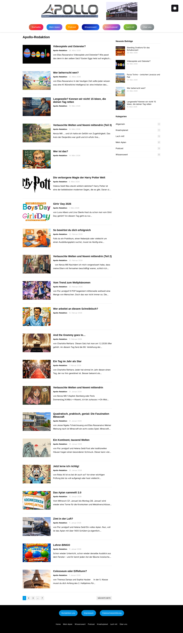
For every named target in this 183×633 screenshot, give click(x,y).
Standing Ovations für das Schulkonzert (138, 48)
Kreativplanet (111, 27)
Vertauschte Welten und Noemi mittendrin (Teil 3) (82, 125)
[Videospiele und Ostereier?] (120, 65)
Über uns (147, 27)
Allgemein (120, 124)
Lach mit (130, 27)
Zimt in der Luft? (63, 518)
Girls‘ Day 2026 (62, 203)
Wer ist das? (60, 151)
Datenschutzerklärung (111, 613)
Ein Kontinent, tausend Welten (71, 439)
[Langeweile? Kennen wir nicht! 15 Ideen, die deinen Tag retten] (120, 105)
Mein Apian (54, 27)
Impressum (88, 613)
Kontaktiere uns (68, 613)
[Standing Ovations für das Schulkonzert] (120, 51)
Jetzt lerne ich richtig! (66, 466)
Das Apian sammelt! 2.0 (67, 492)
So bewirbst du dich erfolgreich (72, 230)
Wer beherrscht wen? (66, 72)
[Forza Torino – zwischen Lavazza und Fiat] (120, 78)
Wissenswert (90, 27)
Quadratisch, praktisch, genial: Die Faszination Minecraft (81, 415)
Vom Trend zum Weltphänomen (71, 282)
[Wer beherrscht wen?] (120, 92)
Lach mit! (120, 136)
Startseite (36, 27)
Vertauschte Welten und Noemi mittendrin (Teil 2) (82, 256)
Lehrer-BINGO (61, 545)
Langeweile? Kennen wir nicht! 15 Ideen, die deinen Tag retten (79, 100)
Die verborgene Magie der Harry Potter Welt (79, 177)
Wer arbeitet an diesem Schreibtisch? (75, 308)
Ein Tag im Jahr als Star (67, 361)
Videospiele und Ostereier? (69, 46)
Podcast (72, 27)
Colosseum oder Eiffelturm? (70, 571)
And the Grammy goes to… (69, 335)
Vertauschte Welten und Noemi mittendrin (78, 387)
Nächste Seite (104, 598)
